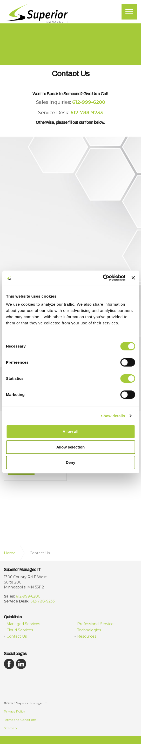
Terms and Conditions (20, 720)
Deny (70, 462)
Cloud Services (19, 630)
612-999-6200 (28, 596)
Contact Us (16, 636)
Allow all (70, 431)
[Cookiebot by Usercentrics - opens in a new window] (102, 277)
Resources (86, 636)
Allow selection (70, 447)
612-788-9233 (42, 601)
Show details (113, 416)
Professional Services (96, 624)
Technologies (89, 630)
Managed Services (23, 624)
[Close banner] (133, 278)
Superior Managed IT (36, 13)
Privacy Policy (14, 711)
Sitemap (10, 728)
